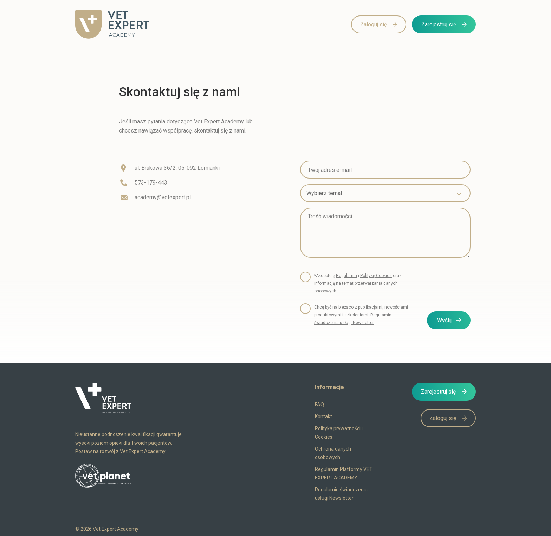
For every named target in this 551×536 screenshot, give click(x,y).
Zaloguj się (373, 24)
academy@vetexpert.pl (163, 197)
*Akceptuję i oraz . (358, 283)
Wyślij (444, 320)
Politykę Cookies (376, 275)
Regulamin (346, 275)
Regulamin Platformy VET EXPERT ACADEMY (343, 473)
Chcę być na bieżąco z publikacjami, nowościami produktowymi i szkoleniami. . (361, 315)
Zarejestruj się (438, 24)
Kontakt (323, 416)
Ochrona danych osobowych (333, 453)
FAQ (319, 404)
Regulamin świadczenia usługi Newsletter (341, 494)
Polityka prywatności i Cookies (339, 433)
